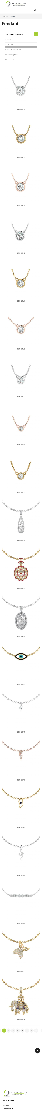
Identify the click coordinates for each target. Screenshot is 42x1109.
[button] (36, 34)
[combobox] (21, 39)
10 (36, 1030)
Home (5, 16)
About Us (6, 1105)
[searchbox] (21, 39)
